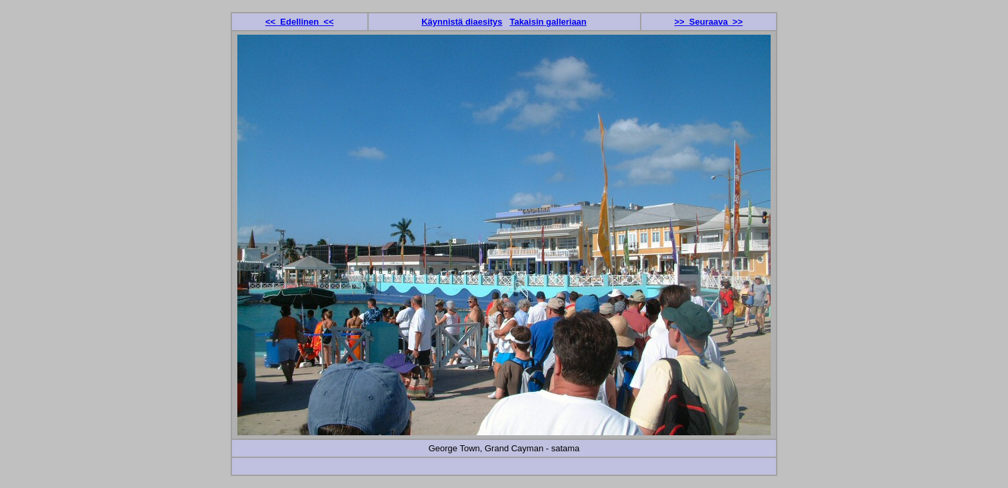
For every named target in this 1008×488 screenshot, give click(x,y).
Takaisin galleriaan (547, 22)
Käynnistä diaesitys (461, 22)
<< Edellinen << (299, 22)
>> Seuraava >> (708, 22)
